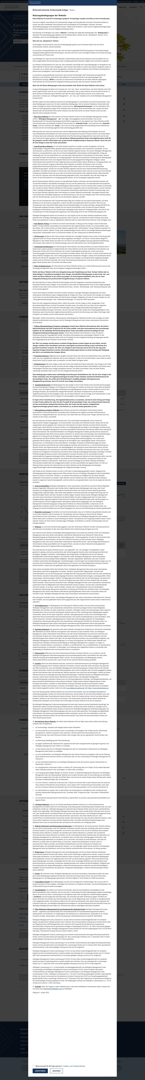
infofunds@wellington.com (52, 989)
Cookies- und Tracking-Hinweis (74, 1066)
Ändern (72, 10)
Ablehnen (56, 1071)
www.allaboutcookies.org (75, 688)
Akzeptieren (40, 1071)
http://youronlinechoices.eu (98, 688)
